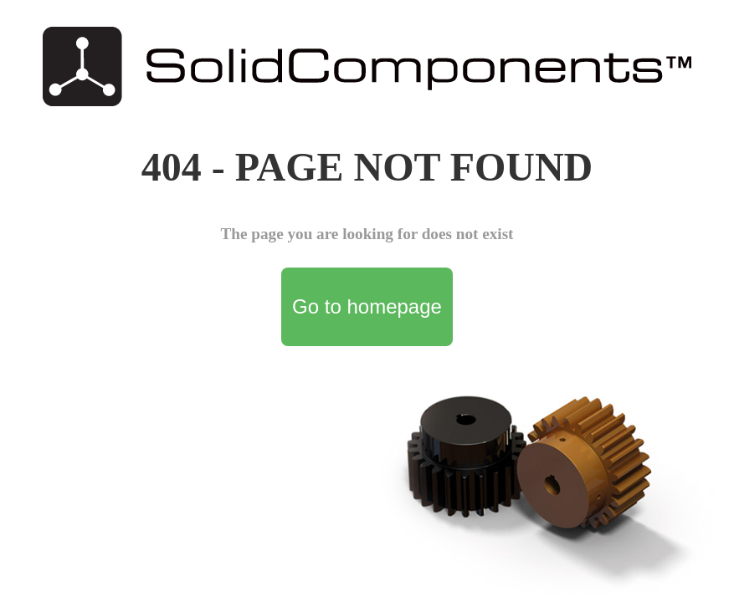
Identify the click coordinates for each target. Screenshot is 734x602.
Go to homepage (367, 306)
